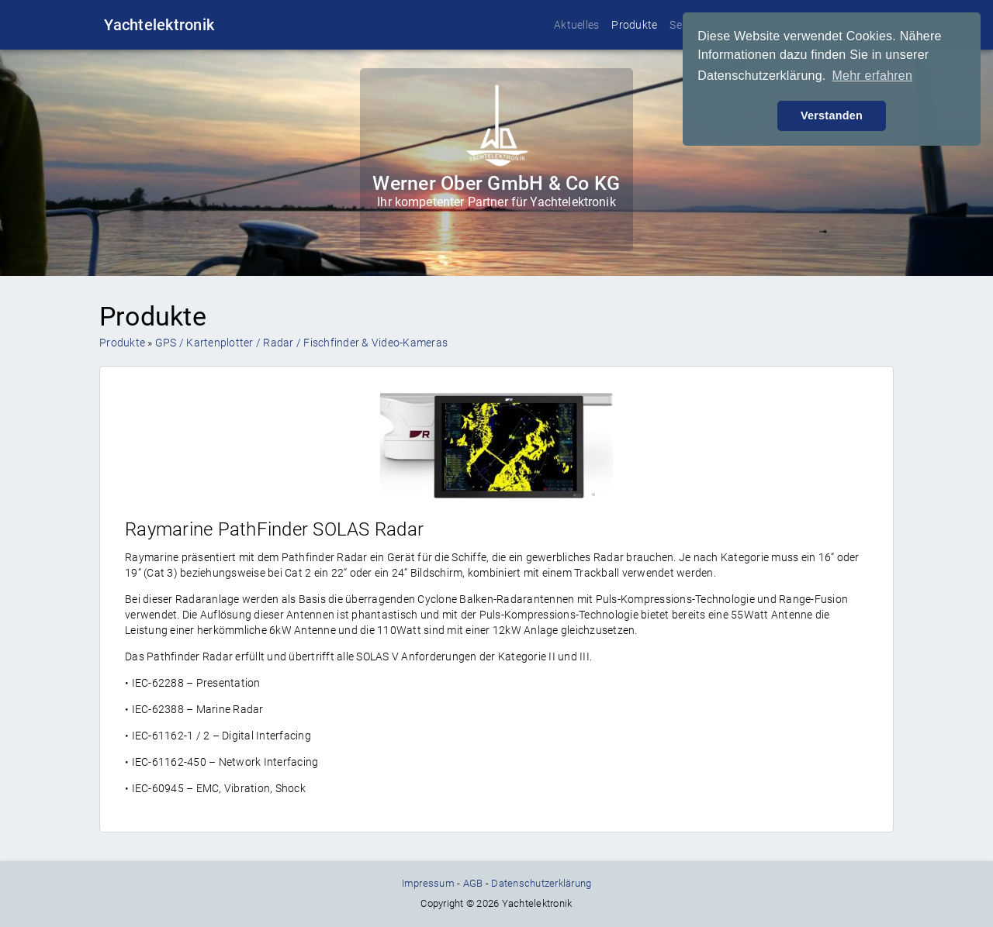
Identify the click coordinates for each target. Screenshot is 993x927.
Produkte (634, 25)
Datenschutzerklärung (541, 883)
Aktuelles (576, 25)
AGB (473, 883)
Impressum (428, 883)
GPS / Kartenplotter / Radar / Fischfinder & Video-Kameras (301, 342)
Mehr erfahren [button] (872, 75)
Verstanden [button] (832, 115)
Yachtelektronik (159, 25)
